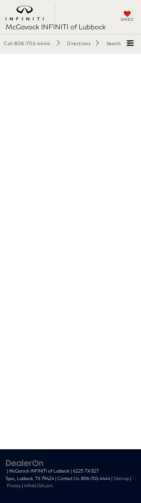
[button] (32, 43)
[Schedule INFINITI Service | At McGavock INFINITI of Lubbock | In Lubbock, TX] (70, 245)
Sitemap (121, 478)
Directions (79, 43)
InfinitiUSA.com (38, 485)
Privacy (14, 485)
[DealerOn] (25, 462)
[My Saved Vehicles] (127, 16)
